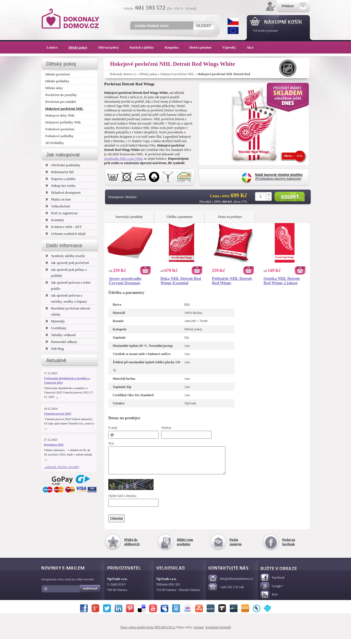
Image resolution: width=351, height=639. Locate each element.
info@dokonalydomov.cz (230, 584)
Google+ (271, 591)
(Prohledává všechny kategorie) (279, 177)
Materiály (55, 321)
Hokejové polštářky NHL (63, 122)
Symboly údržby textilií (65, 256)
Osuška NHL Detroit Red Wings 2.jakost (282, 280)
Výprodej (231, 47)
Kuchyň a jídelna (144, 47)
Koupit (289, 196)
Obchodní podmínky (63, 165)
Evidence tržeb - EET (64, 227)
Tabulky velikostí (61, 335)
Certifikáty (56, 328)
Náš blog (55, 349)
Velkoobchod (58, 206)
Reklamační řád (59, 172)
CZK (233, 21)
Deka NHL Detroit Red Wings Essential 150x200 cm (180, 280)
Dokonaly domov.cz (123, 74)
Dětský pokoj (148, 74)
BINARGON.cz (165, 632)
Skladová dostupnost (63, 192)
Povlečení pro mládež (60, 102)
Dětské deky (54, 88)
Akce (251, 47)
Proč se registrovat (62, 213)
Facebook (272, 583)
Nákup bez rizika (60, 186)
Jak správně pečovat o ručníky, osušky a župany (66, 298)
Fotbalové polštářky (59, 136)
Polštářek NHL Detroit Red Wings (232, 280)
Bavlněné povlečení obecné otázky (68, 311)
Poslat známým (236, 547)
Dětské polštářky (57, 81)
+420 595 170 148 (226, 592)
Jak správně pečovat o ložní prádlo (68, 285)
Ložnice (55, 47)
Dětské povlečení (57, 74)
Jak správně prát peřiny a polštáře (66, 273)
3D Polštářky (54, 143)
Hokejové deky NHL (60, 115)
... (57, 396)
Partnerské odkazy (61, 342)
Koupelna (174, 47)
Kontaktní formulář (218, 632)
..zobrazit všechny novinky (61, 467)
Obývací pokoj (111, 47)
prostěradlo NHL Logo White (123, 159)
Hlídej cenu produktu (185, 547)
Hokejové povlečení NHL (177, 74)
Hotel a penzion (203, 47)
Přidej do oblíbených (132, 547)
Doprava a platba (60, 179)
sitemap (199, 632)
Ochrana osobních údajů (66, 234)
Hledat (203, 25)
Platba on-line (58, 199)
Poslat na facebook (288, 547)
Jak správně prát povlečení (67, 263)
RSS (269, 600)
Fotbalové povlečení (59, 129)
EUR (233, 30)
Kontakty (55, 220)
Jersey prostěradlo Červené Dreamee (125, 280)
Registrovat (90, 594)
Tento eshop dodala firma (137, 632)
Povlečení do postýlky (61, 95)
